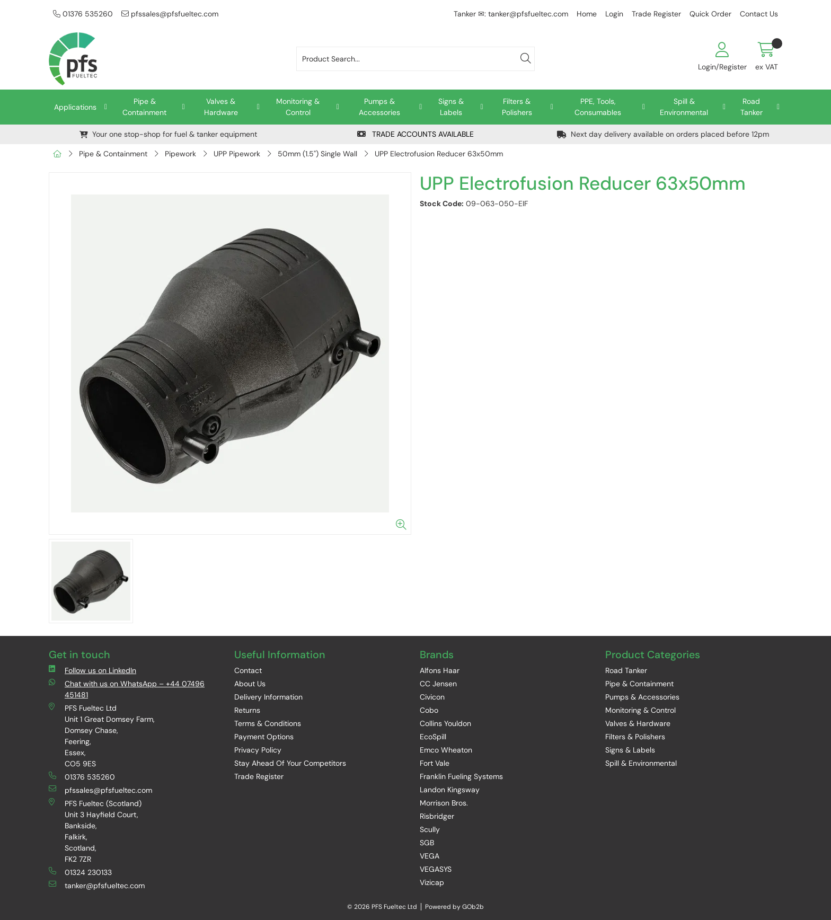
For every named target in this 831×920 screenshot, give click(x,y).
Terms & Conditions (267, 723)
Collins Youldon (445, 723)
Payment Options (264, 736)
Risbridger (437, 816)
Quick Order (710, 14)
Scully (430, 829)
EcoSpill (433, 736)
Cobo (429, 710)
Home (587, 14)
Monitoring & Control (298, 106)
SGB (427, 842)
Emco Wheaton (446, 750)
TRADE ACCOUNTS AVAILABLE (415, 134)
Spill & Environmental (684, 106)
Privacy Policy (257, 750)
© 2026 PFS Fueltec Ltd (382, 907)
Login (614, 14)
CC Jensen (438, 683)
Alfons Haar (439, 670)
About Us (250, 683)
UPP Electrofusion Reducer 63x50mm (439, 153)
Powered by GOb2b (454, 907)
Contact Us (759, 14)
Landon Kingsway (450, 789)
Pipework (180, 153)
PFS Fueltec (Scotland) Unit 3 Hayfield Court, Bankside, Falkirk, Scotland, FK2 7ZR (95, 831)
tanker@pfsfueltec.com (97, 885)
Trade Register (656, 14)
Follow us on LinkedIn (92, 670)
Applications (75, 107)
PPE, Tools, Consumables (597, 106)
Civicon (432, 697)
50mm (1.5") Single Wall (317, 153)
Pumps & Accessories (379, 106)
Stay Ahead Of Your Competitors (290, 763)
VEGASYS (436, 869)
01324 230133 (80, 872)
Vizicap (432, 882)
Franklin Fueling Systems (461, 776)
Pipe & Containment (144, 106)
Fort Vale (434, 763)
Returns (247, 710)
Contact (248, 670)
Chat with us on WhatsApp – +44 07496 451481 (127, 689)
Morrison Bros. (444, 803)
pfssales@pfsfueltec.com (169, 14)
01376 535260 (83, 14)
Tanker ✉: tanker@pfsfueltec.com (511, 14)
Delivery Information (268, 697)
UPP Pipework (237, 153)
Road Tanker (751, 106)
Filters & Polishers (517, 106)
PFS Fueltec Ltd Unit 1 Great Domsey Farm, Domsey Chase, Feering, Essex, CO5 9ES (102, 735)
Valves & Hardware (221, 106)
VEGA (429, 856)
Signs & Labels (451, 106)
